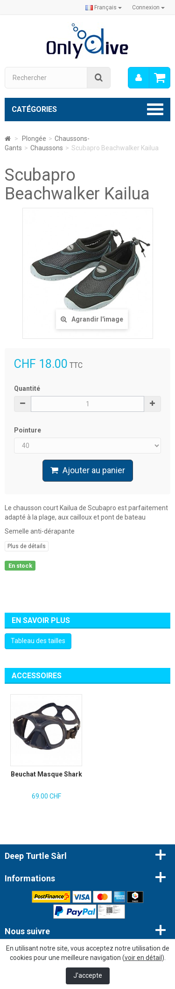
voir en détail (143, 957)
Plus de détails (26, 546)
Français (103, 7)
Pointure (28, 430)
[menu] (138, 77)
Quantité (27, 388)
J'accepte (87, 975)
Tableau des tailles (38, 641)
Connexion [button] (148, 7)
